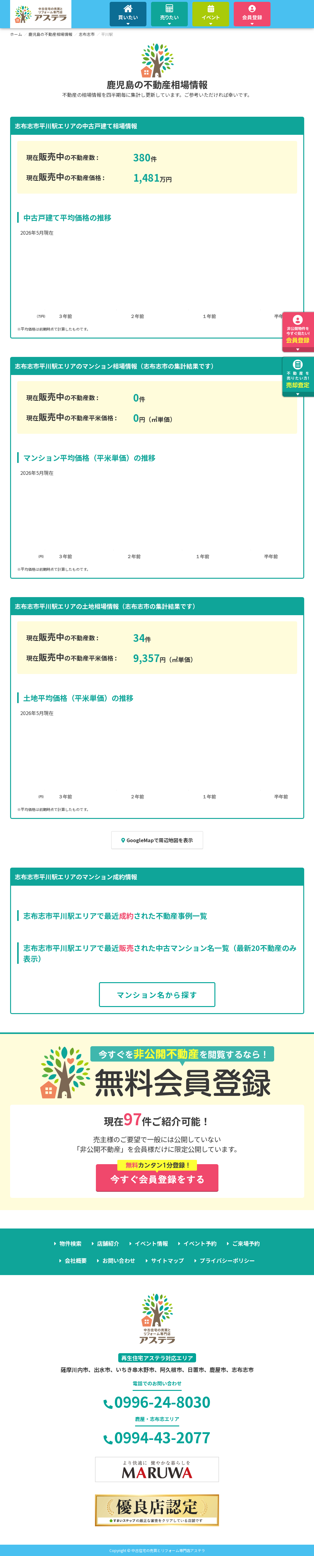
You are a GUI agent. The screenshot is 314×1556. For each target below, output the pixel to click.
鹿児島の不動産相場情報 (50, 34)
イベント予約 (200, 1243)
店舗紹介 (108, 1243)
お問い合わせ (118, 1260)
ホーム (16, 34)
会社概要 (76, 1260)
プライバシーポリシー (227, 1260)
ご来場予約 (246, 1243)
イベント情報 (151, 1243)
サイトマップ (167, 1260)
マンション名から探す (157, 994)
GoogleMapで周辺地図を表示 (157, 840)
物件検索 (70, 1243)
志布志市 (87, 34)
